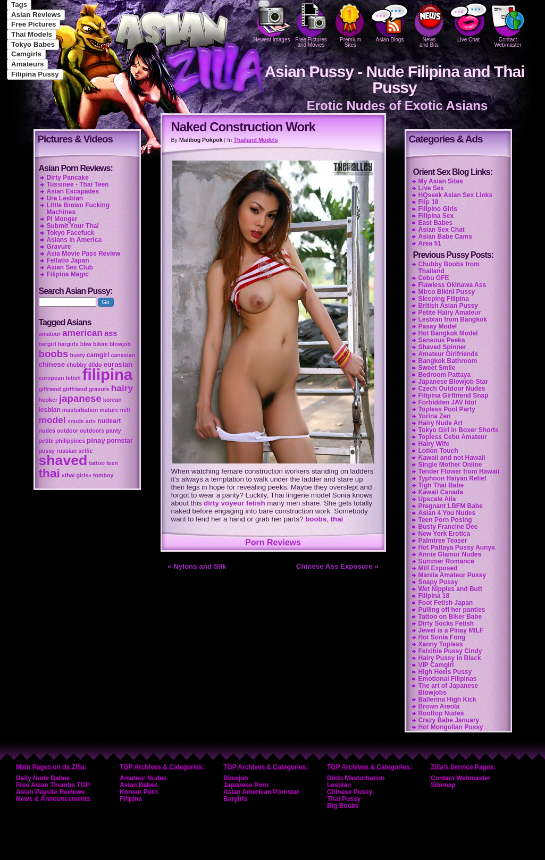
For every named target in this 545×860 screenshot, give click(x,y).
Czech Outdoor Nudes (451, 388)
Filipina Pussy (35, 74)
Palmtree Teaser (442, 540)
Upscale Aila (437, 499)
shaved (63, 460)
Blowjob (235, 778)
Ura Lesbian (65, 198)
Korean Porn (139, 792)
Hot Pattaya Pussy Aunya (456, 547)
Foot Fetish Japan (445, 602)
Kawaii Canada (441, 492)
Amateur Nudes (143, 778)
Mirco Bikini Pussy (446, 292)
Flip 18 (428, 202)
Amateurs (27, 64)
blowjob (120, 344)
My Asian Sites (440, 181)
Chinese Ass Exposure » (337, 566)
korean (112, 400)
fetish (72, 378)
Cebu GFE (433, 278)
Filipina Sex (436, 216)
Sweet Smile (437, 368)
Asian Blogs (389, 21)
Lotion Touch (438, 450)
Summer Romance (446, 561)
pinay (96, 440)
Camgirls (26, 54)
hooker (48, 400)
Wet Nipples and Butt (450, 589)
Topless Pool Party (446, 409)
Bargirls (235, 799)
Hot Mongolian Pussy (450, 727)
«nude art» (82, 421)
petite (46, 440)
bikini (100, 344)
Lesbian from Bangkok (452, 319)
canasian (123, 355)
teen (112, 463)
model (52, 420)
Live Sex (431, 188)
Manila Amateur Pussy (452, 575)
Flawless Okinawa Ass (452, 285)
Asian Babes (139, 785)
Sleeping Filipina (443, 298)
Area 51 (429, 243)
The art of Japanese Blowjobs (448, 689)
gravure (99, 389)
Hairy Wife (434, 444)
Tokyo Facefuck (71, 233)
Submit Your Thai (73, 226)
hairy (122, 388)
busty (77, 355)
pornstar (120, 440)
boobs (315, 519)
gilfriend (50, 389)
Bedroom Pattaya (444, 374)
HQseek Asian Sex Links (455, 195)
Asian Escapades (73, 191)
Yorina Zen (434, 416)
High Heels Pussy (445, 672)
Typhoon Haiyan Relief (452, 478)
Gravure (59, 246)
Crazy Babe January (449, 720)
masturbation (80, 410)
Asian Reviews (36, 15)
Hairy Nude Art (440, 423)
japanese (80, 398)
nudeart (109, 421)
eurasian (117, 364)
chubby (76, 364)
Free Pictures (33, 24)
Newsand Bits (429, 24)
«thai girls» (76, 475)
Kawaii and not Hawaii (451, 457)
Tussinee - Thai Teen (78, 184)
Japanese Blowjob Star (453, 381)
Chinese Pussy (349, 792)
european (51, 378)
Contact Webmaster (507, 24)
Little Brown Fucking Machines (78, 208)
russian (66, 451)
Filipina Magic (68, 274)
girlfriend (75, 389)
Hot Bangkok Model (448, 333)
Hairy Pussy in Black (449, 658)
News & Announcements (53, 799)
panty (113, 430)
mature (109, 410)
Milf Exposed (438, 568)
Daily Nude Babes (43, 778)
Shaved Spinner (442, 347)
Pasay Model (437, 326)
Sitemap (443, 785)
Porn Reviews (273, 542)
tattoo (97, 463)
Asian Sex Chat (441, 229)
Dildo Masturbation (356, 778)
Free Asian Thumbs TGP (53, 785)
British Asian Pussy (448, 305)
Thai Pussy (343, 799)
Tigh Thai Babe (441, 485)
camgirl (98, 355)
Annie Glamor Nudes (450, 554)
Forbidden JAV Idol (447, 402)
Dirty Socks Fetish (446, 623)
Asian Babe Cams (445, 236)
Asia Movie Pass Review (84, 253)
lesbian (50, 410)
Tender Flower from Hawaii (458, 471)
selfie (85, 451)
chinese (52, 364)
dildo (95, 364)
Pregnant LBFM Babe (450, 506)
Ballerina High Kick (447, 699)
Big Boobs (343, 806)
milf (125, 410)
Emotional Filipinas (447, 678)
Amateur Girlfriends (448, 354)
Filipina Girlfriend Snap (453, 395)
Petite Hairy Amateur (449, 312)
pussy (47, 451)
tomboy (103, 475)
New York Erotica (444, 533)
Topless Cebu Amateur (452, 437)
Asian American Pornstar (261, 792)
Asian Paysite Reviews (50, 792)
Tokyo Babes (33, 44)
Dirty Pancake (68, 177)
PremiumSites (350, 24)
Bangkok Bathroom (447, 361)
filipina (107, 374)
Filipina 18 (434, 596)
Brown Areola (439, 706)
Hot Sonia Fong (442, 637)
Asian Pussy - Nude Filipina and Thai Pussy (394, 79)
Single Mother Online (450, 464)
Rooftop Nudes (441, 713)
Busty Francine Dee (448, 526)
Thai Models (31, 34)
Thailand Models (255, 140)
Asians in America (74, 239)
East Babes (435, 222)
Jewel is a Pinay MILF (451, 630)
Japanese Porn (246, 785)
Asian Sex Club (70, 267)
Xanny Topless (440, 644)
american (82, 332)
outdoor (67, 430)
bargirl (47, 344)
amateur (50, 334)
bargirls (68, 344)
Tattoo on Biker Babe (450, 616)
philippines (70, 440)
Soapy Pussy (438, 582)
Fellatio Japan (68, 260)
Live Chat (468, 21)
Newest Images (271, 21)
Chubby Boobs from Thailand (449, 267)
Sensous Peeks (441, 340)
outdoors (92, 430)
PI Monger (62, 219)
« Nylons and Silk (196, 566)
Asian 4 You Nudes (447, 513)
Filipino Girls (437, 209)
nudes (47, 430)
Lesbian (339, 785)
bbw (85, 344)
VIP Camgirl (436, 665)
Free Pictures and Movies (311, 24)
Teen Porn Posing (445, 520)
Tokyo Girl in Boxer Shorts (458, 430)
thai (337, 519)
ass (110, 333)
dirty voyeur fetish (234, 503)
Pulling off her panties (451, 609)
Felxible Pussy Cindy (450, 651)
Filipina (131, 799)
